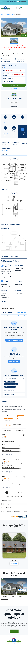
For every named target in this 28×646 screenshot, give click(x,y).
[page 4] (16, 493)
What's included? (5, 150)
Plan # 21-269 (22, 589)
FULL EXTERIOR (5, 596)
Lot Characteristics (10, 378)
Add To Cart (14, 85)
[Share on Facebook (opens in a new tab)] (7, 454)
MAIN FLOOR (20, 596)
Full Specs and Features (5, 143)
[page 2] (10, 493)
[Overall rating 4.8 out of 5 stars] (8, 419)
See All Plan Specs (23, 131)
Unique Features (9, 394)
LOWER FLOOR (5, 598)
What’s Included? (14, 88)
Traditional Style (10, 14)
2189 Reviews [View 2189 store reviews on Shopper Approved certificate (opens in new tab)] (9, 420)
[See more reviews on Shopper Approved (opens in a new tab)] (11, 454)
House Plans (3, 14)
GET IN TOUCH (14, 631)
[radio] (20, 415)
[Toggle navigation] (26, 8)
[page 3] (13, 493)
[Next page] (21, 493)
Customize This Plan (14, 361)
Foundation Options (16, 143)
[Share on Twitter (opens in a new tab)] (9, 454)
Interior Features (9, 390)
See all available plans (14, 4)
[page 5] (19, 493)
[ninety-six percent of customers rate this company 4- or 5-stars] (14, 425)
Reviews (24, 143)
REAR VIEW (12, 596)
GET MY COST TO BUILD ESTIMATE (14, 340)
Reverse (24, 35)
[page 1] (6, 492)
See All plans (14, 563)
